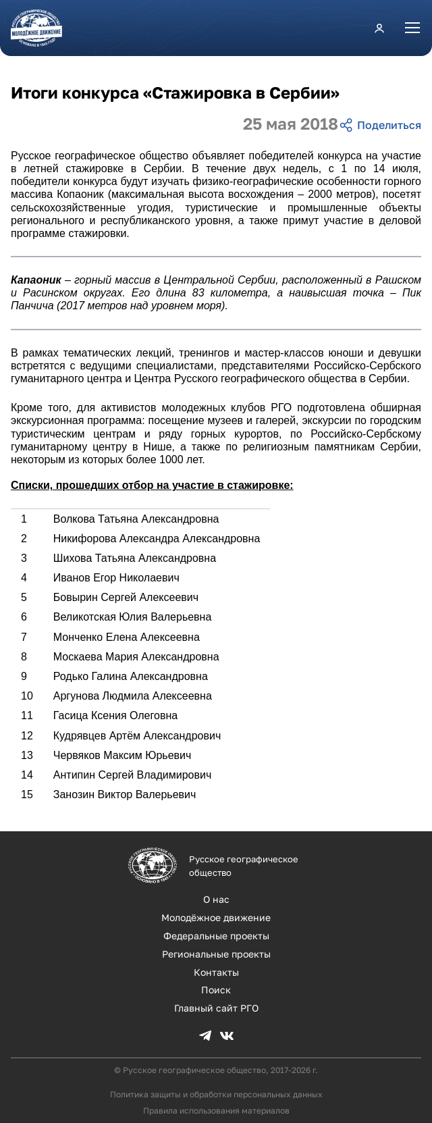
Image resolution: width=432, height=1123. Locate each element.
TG (205, 1036)
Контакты (216, 972)
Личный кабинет (379, 28)
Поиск (216, 989)
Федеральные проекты (216, 935)
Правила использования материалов (216, 1110)
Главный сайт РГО (216, 1008)
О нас (216, 899)
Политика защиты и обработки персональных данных (216, 1094)
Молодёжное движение (216, 917)
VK (227, 1036)
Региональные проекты (216, 954)
